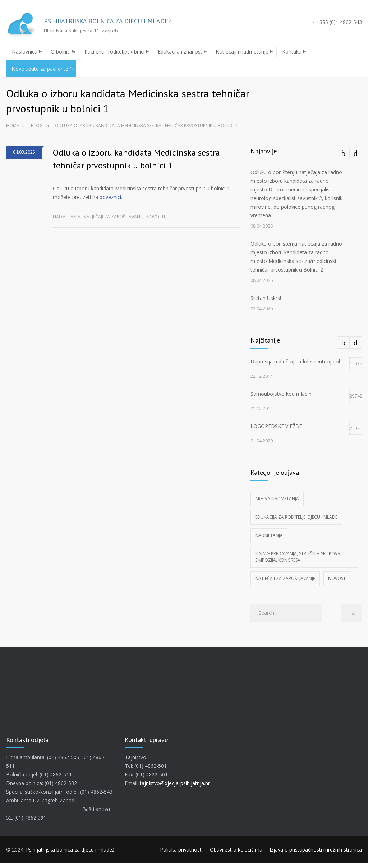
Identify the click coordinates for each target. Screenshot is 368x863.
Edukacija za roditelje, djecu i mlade (296, 517)
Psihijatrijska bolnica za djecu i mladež (70, 849)
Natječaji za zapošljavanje (113, 217)
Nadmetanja (66, 217)
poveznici (110, 197)
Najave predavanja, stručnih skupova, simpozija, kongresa (298, 557)
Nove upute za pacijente (40, 68)
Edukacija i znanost (180, 51)
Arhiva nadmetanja (277, 499)
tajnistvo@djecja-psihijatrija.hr (175, 783)
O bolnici (61, 51)
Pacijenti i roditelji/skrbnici (114, 51)
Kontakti (292, 51)
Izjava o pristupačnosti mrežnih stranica (316, 849)
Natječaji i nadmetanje (242, 51)
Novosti (155, 217)
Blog (37, 125)
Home (12, 125)
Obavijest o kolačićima (236, 849)
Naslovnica (24, 51)
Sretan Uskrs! (265, 297)
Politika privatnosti (181, 849)
